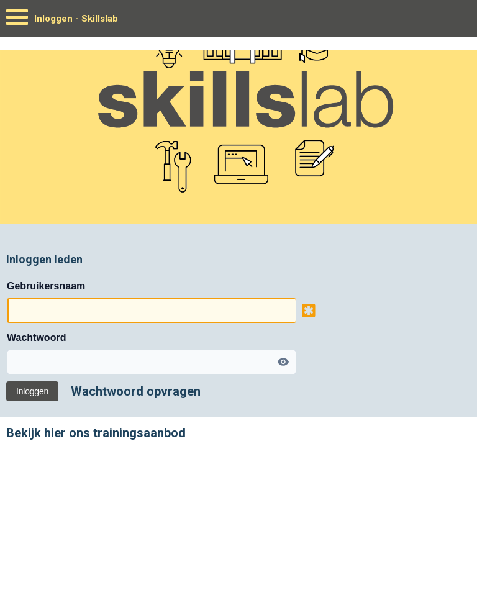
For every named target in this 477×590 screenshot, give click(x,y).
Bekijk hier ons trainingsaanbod (96, 432)
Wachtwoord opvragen (136, 391)
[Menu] (17, 20)
